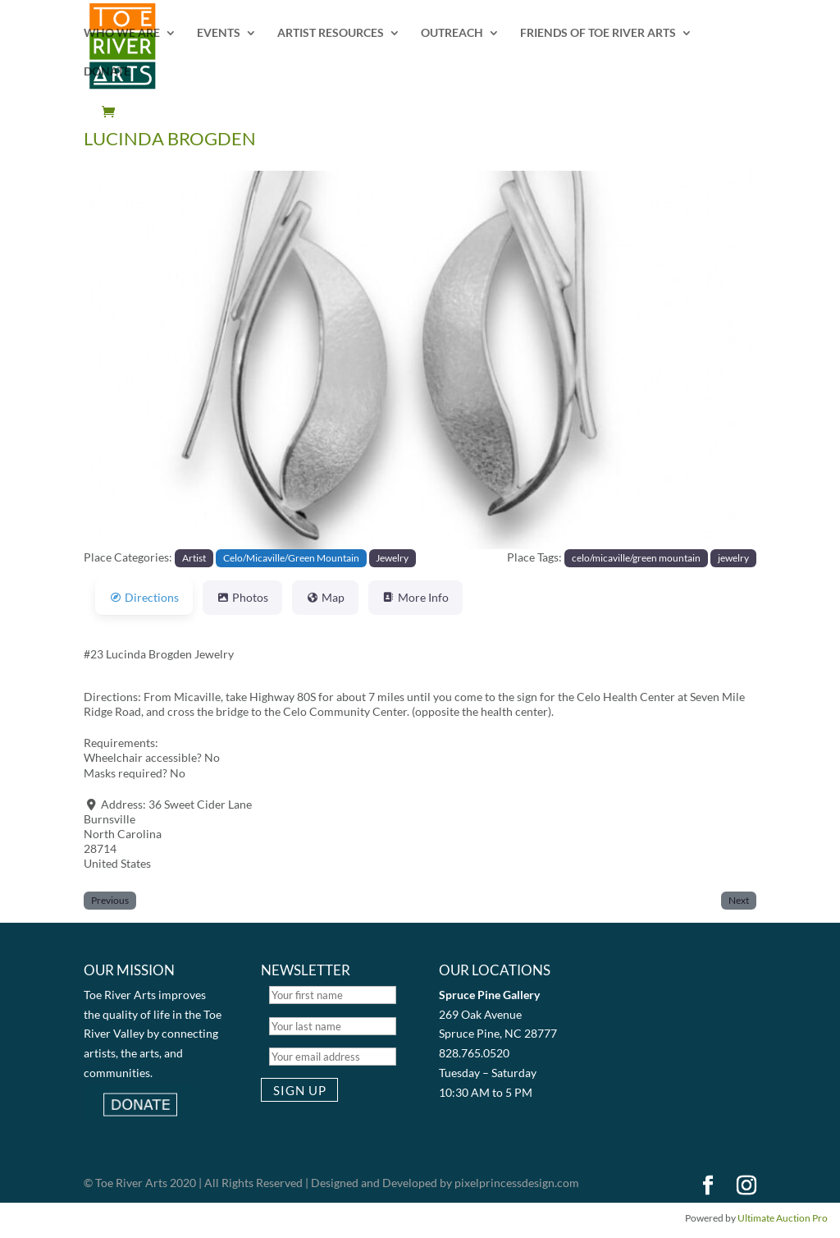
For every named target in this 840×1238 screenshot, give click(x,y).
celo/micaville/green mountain (636, 558)
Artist (194, 558)
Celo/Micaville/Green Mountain (291, 558)
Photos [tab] (242, 597)
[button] (134, 360)
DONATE (107, 72)
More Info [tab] (415, 597)
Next (738, 900)
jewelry (733, 558)
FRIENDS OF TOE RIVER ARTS (598, 33)
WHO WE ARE (122, 33)
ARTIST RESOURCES (330, 33)
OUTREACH (452, 33)
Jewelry (392, 558)
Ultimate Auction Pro (782, 1218)
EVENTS (218, 33)
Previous (110, 900)
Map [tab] (325, 597)
